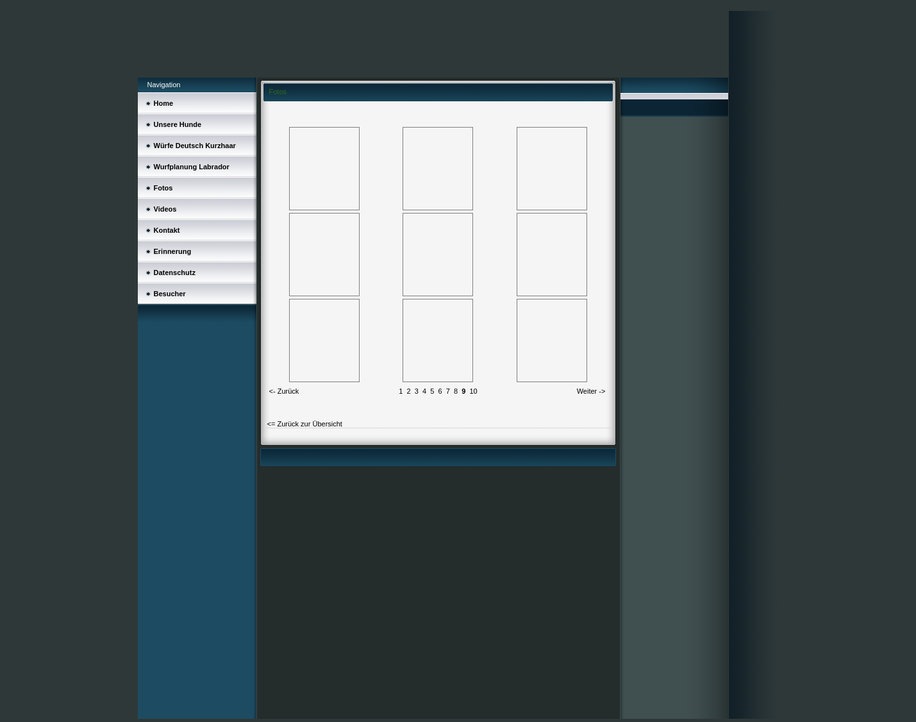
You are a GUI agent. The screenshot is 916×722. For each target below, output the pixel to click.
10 (473, 391)
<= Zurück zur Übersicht (304, 424)
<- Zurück (284, 391)
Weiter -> (591, 391)
